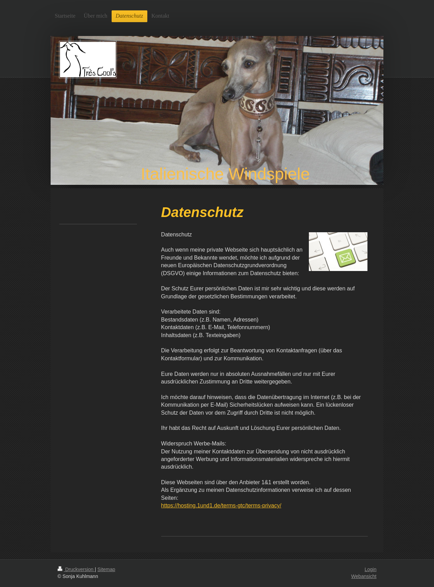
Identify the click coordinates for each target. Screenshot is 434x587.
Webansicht (363, 576)
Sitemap (106, 569)
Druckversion (76, 569)
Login (370, 569)
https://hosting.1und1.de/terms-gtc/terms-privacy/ (221, 505)
